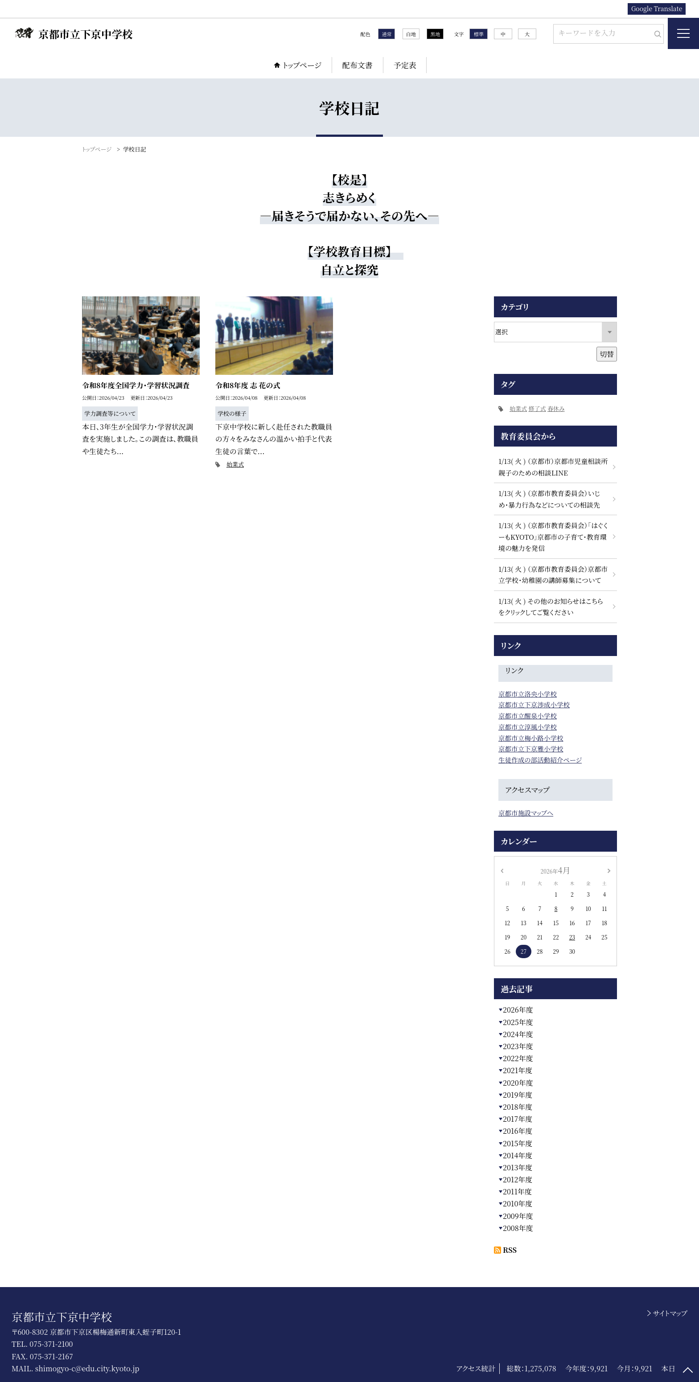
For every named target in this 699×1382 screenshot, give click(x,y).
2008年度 (518, 1228)
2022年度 (518, 1058)
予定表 (405, 64)
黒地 (435, 33)
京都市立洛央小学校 (527, 693)
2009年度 (518, 1216)
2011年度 (517, 1191)
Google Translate (656, 8)
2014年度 (517, 1155)
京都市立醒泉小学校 (527, 715)
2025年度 (518, 1022)
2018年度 (517, 1107)
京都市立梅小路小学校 (530, 737)
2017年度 (517, 1119)
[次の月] (609, 869)
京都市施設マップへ (525, 812)
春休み (556, 408)
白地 (411, 33)
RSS (510, 1250)
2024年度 (518, 1034)
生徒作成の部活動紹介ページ (540, 759)
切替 (607, 354)
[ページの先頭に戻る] (688, 1371)
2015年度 (517, 1143)
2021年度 (517, 1070)
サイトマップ (670, 1313)
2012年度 (517, 1179)
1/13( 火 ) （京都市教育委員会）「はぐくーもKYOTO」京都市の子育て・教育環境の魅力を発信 (553, 537)
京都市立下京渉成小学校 (534, 704)
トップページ (302, 64)
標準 (479, 33)
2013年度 (517, 1167)
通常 (386, 33)
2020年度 (518, 1083)
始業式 (235, 464)
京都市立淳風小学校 (527, 726)
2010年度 (517, 1203)
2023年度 (518, 1046)
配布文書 (357, 64)
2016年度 (517, 1131)
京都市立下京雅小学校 (530, 748)
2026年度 (518, 1010)
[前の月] (502, 869)
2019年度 (517, 1095)
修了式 (537, 408)
